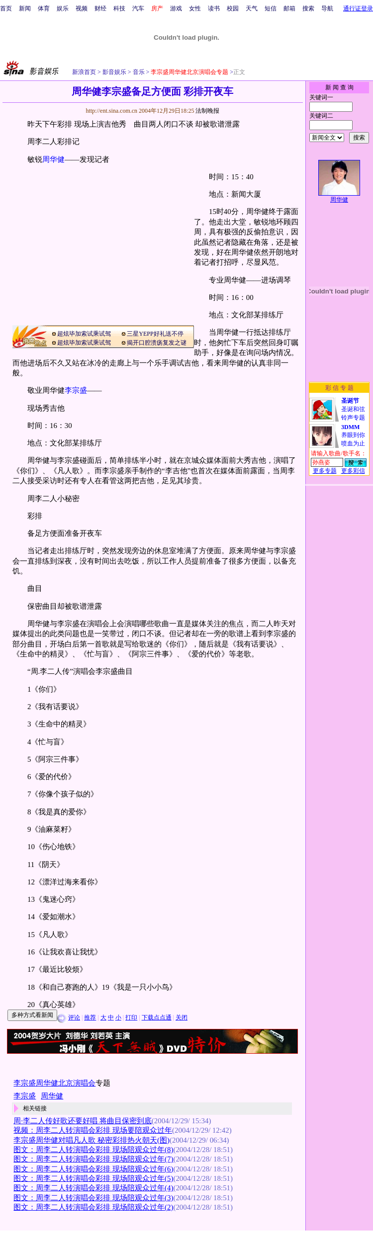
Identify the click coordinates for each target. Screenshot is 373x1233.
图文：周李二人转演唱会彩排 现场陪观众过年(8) (93, 1150)
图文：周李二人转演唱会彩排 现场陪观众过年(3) (93, 1198)
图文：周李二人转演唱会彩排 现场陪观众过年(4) (93, 1188)
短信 (271, 8)
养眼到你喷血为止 (353, 435)
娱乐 (63, 8)
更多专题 (325, 470)
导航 (327, 8)
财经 (100, 8)
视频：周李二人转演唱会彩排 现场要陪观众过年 (92, 1130)
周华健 (53, 159)
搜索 (308, 8)
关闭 (181, 1017)
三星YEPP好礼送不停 (155, 333)
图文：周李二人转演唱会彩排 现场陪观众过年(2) (93, 1207)
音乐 (138, 72)
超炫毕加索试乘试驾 (84, 333)
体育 (44, 8)
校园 (233, 8)
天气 (252, 8)
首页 (6, 8)
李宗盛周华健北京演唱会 (54, 1083)
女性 (195, 8)
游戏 (176, 8)
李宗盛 (76, 390)
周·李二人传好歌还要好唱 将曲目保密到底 (82, 1121)
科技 (119, 8)
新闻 (25, 8)
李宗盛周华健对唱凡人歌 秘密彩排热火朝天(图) (91, 1140)
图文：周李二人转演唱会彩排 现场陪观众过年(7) (93, 1159)
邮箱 (289, 8)
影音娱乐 (114, 72)
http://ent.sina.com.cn (112, 110)
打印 (131, 1017)
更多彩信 (353, 470)
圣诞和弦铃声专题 (353, 409)
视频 (82, 8)
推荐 (90, 1017)
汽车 (138, 8)
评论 (74, 1017)
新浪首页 (84, 72)
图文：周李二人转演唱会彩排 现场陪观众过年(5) (93, 1178)
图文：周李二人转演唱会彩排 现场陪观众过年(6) (93, 1169)
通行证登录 (358, 8)
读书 (214, 8)
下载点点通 (157, 1017)
